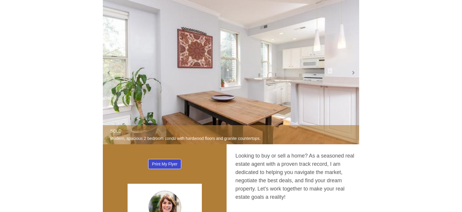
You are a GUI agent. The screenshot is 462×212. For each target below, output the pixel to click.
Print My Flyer (164, 164)
